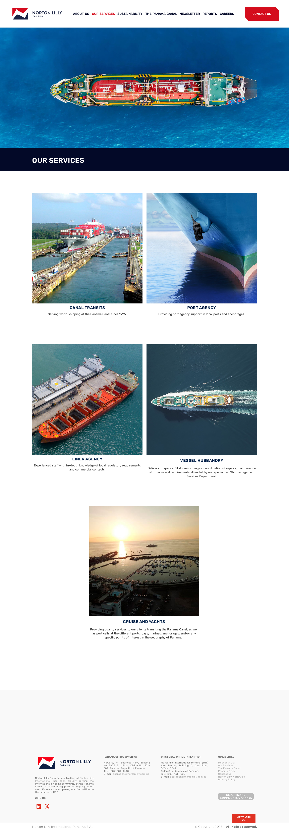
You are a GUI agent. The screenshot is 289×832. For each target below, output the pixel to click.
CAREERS (227, 14)
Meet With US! (226, 762)
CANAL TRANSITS (87, 307)
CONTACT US (261, 14)
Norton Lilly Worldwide (231, 776)
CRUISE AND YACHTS (144, 621)
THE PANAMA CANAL (161, 14)
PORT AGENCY (201, 307)
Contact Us (224, 774)
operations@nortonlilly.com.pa (131, 774)
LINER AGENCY (87, 459)
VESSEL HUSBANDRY (201, 460)
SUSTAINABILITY (129, 14)
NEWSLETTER (190, 14)
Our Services (225, 765)
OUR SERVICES (103, 14)
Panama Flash (226, 771)
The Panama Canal (229, 768)
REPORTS (210, 14)
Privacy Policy (226, 779)
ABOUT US (81, 14)
